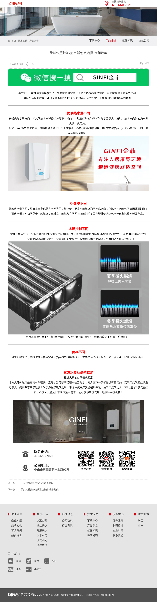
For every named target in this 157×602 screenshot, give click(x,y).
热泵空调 (42, 520)
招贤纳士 (16, 535)
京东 (140, 525)
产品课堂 (34, 40)
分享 (32, 64)
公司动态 (67, 520)
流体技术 (42, 545)
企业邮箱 (118, 530)
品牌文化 (16, 525)
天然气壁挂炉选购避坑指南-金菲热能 (40, 489)
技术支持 (22, 40)
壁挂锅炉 (42, 525)
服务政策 (118, 520)
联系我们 (118, 535)
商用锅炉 (42, 530)
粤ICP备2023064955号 (72, 595)
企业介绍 (16, 520)
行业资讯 (67, 525)
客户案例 (16, 530)
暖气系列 (42, 540)
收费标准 (118, 525)
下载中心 (94, 40)
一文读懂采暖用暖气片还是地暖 (37, 482)
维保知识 (127, 40)
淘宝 (140, 520)
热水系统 (42, 535)
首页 (13, 40)
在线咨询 (144, 40)
